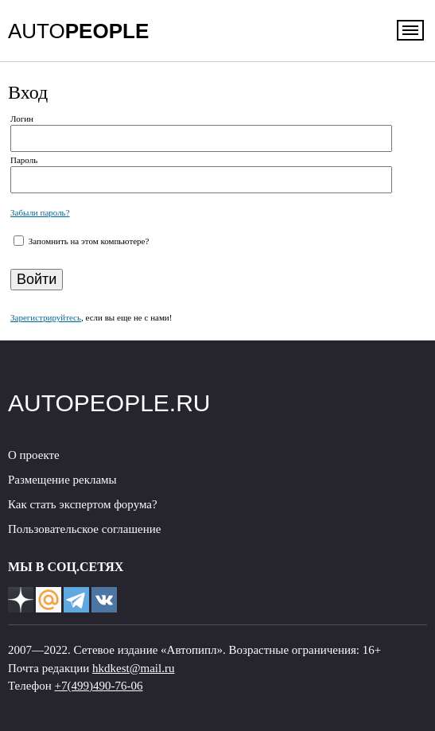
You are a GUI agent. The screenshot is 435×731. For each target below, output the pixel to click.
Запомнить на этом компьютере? (87, 241)
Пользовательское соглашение (84, 529)
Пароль (23, 160)
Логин (21, 118)
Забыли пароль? (40, 212)
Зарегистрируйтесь (45, 317)
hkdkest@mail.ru (133, 668)
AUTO (78, 31)
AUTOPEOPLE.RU (109, 403)
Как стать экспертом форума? (82, 504)
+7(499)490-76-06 (99, 685)
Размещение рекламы (62, 479)
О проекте (34, 455)
